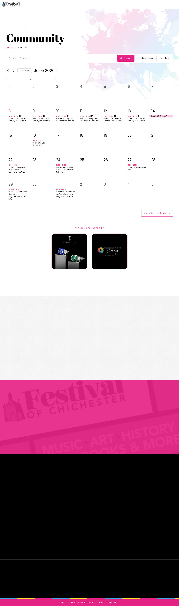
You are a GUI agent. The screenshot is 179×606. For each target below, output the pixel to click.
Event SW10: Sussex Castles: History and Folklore (65, 169)
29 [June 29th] (11, 184)
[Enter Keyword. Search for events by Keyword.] (61, 58)
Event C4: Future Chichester (39, 144)
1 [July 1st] (56, 184)
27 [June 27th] (129, 159)
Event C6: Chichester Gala (137, 168)
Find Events (126, 58)
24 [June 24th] (58, 159)
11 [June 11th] (81, 111)
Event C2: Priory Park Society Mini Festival (17, 119)
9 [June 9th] (33, 111)
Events (9, 47)
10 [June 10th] (58, 111)
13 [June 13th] (129, 111)
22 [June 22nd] (10, 159)
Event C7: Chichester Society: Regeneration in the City (18, 195)
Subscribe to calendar (155, 213)
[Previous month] (8, 70)
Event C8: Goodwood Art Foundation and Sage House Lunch (65, 194)
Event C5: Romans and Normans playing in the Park (17, 169)
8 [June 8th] (10, 111)
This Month (24, 70)
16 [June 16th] (34, 135)
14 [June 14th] (153, 111)
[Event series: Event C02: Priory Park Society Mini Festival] (20, 116)
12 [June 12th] (105, 111)
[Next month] (13, 70)
